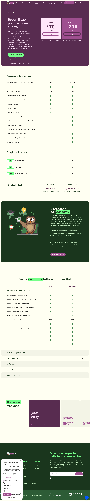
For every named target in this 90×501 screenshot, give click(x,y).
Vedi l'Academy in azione (59, 255)
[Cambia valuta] (12, 59)
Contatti (37, 469)
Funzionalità (23, 5)
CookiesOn (25, 484)
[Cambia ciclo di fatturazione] (16, 55)
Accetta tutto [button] (7, 494)
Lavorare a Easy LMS (25, 475)
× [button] (20, 460)
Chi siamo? (23, 469)
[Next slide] (12, 414)
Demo (45, 5)
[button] (12, 497)
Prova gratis (69, 5)
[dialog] (11, 479)
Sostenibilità (24, 478)
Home (9, 13)
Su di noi (23, 467)
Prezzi (30, 5)
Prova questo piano (50, 188)
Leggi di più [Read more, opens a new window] (8, 477)
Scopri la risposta (38, 424)
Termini (34, 484)
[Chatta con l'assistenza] (87, 498)
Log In (77, 5)
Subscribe (77, 475)
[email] (66, 475)
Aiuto (62, 5)
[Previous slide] (8, 414)
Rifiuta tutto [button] (16, 494)
